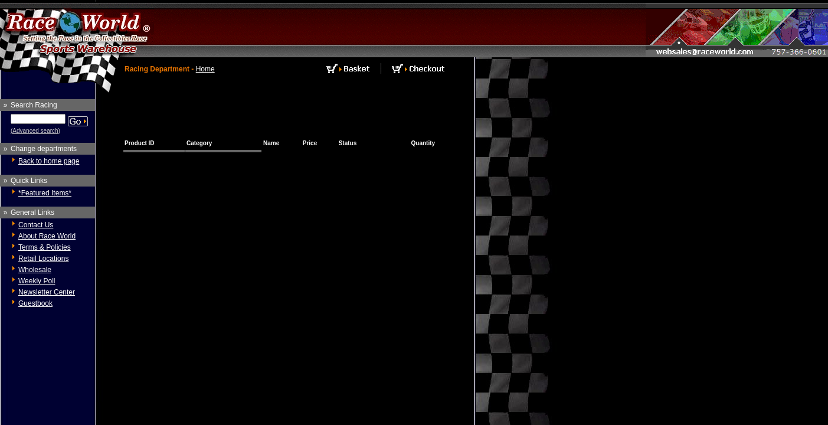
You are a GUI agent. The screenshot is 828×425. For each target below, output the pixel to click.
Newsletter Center (46, 292)
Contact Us (35, 225)
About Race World (47, 236)
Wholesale (34, 270)
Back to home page (48, 161)
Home (205, 69)
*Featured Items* (44, 193)
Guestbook (35, 303)
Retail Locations (43, 258)
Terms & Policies (44, 247)
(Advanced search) (35, 131)
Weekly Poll (36, 281)
